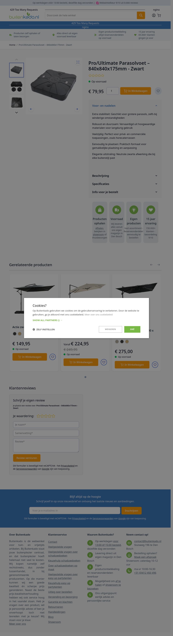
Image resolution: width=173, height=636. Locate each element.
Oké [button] (132, 329)
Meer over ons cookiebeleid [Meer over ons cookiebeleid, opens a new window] (100, 314)
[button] (86, 320)
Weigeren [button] (110, 329)
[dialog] (86, 318)
